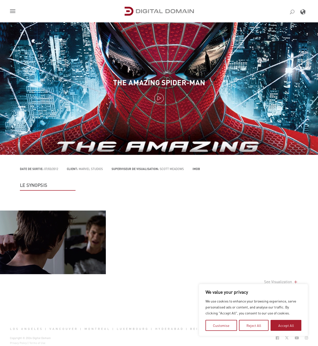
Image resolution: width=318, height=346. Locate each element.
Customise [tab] (221, 325)
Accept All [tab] (286, 325)
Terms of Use (37, 343)
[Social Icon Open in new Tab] (277, 338)
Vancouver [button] (63, 329)
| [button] (46, 329)
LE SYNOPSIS (33, 185)
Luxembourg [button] (133, 329)
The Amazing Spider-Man (159, 82)
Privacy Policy (18, 343)
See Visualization (281, 281)
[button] (13, 11)
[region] (253, 310)
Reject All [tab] (253, 325)
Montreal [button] (97, 329)
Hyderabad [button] (169, 329)
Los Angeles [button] (26, 329)
